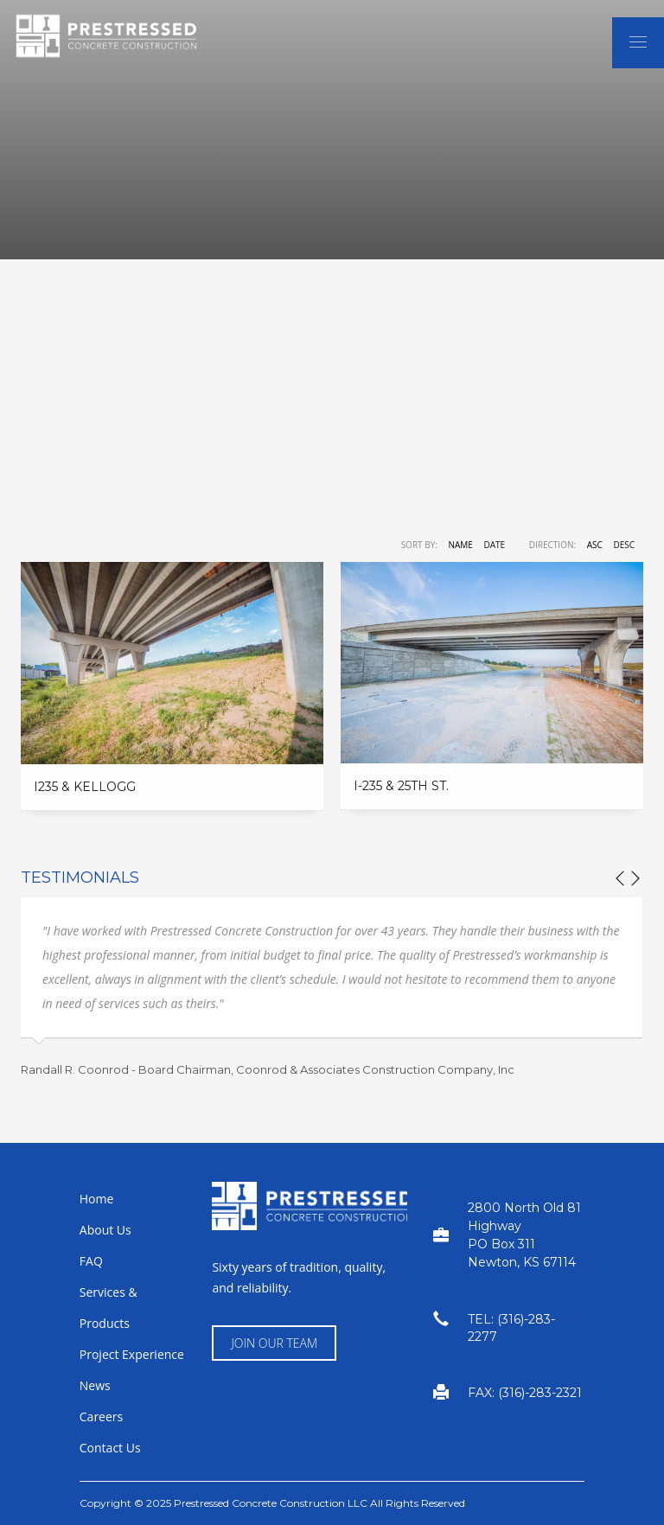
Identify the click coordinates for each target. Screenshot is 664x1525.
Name (460, 545)
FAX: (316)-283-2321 (525, 1393)
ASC (595, 545)
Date (494, 545)
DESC (624, 545)
